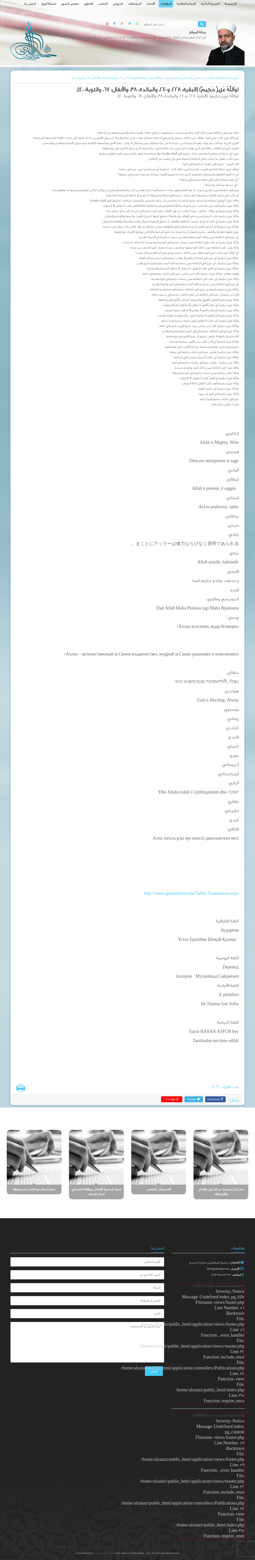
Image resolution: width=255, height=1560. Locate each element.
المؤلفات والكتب (214, 78)
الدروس (118, 3)
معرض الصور (70, 3)
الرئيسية (231, 3)
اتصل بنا (30, 3)
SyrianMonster (104, 1553)
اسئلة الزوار (48, 3)
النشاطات (134, 3)
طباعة (20, 1088)
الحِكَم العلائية (186, 3)
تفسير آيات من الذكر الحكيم (183, 78)
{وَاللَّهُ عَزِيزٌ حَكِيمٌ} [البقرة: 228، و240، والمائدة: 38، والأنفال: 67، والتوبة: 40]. (117, 78)
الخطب (103, 3)
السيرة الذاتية (210, 3)
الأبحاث (150, 3)
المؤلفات (166, 3)
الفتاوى (88, 3)
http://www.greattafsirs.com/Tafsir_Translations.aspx (191, 893)
